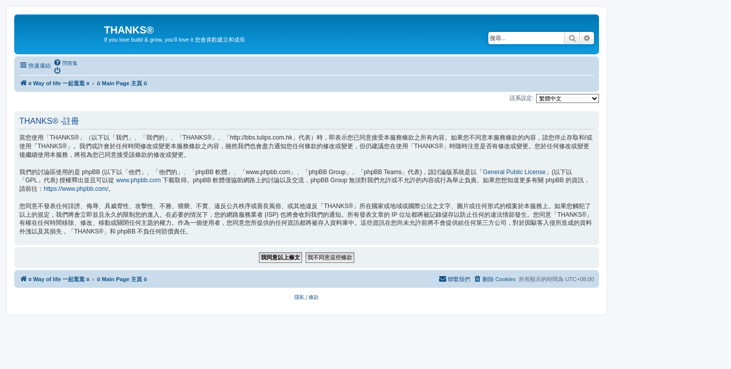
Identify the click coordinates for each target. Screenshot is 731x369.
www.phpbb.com (138, 180)
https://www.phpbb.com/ (76, 188)
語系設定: (522, 98)
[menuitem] (65, 63)
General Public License (514, 172)
